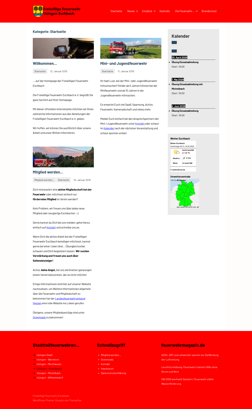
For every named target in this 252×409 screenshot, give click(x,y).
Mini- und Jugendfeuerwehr (123, 63)
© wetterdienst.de (177, 170)
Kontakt (51, 227)
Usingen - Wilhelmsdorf (50, 377)
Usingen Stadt (45, 354)
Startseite (116, 11)
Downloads (39, 317)
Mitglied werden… (48, 172)
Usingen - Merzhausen (49, 363)
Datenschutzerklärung (113, 373)
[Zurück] (174, 42)
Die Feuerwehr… (186, 11)
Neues (132, 11)
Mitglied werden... (44, 179)
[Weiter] (174, 51)
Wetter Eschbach (177, 143)
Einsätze (148, 11)
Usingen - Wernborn (48, 359)
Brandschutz (209, 11)
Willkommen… (45, 63)
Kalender (165, 11)
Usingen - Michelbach (49, 373)
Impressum (107, 368)
